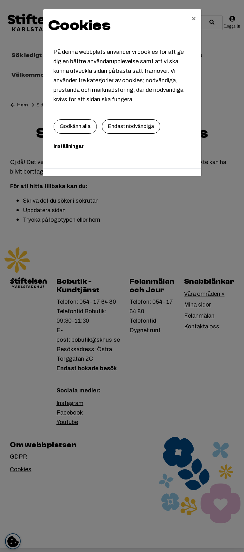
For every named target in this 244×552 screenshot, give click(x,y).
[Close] (193, 18)
